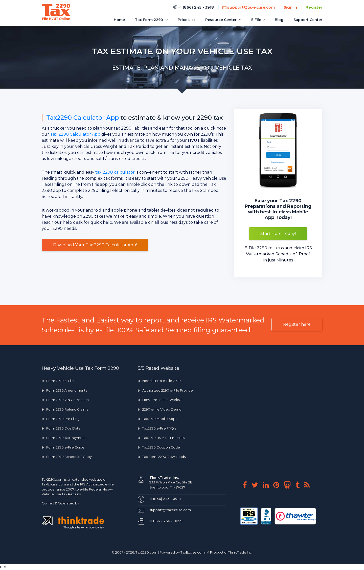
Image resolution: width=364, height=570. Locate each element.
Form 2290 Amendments (64, 390)
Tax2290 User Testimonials (161, 438)
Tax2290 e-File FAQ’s (157, 428)
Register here (297, 324)
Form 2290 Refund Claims (65, 409)
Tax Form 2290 (151, 19)
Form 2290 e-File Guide (63, 447)
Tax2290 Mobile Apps (157, 419)
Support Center (307, 19)
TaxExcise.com (192, 552)
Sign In (290, 7)
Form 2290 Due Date (61, 428)
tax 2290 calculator (115, 172)
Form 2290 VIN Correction (65, 400)
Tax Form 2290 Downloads (162, 457)
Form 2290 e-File (58, 381)
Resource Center (223, 19)
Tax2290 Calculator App (82, 117)
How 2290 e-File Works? (159, 400)
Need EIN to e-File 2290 (159, 381)
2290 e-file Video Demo (159, 409)
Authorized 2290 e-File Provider (166, 390)
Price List (186, 19)
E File (258, 19)
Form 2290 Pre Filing (61, 419)
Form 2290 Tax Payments (64, 438)
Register (314, 7)
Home (119, 19)
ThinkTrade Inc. (240, 552)
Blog (279, 19)
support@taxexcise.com (248, 7)
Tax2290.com (52, 479)
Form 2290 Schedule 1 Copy (67, 457)
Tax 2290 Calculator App (75, 134)
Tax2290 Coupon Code (159, 447)
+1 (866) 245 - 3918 (193, 7)
